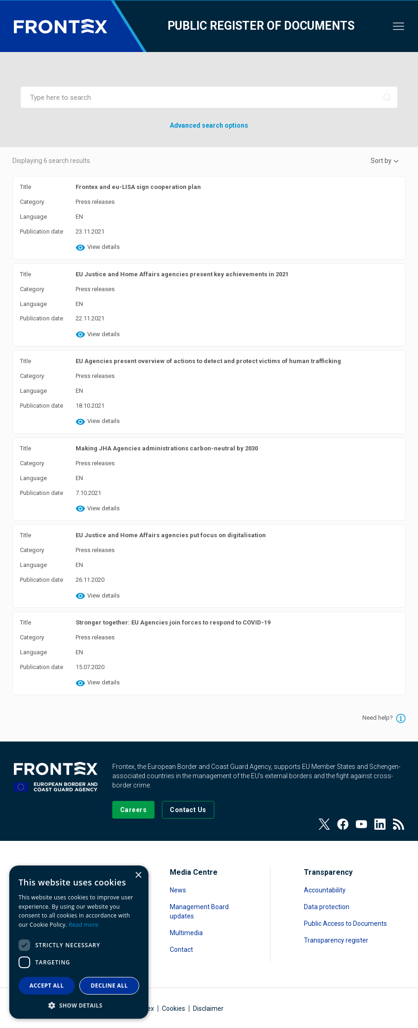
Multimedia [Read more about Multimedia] (186, 933)
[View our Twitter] (324, 824)
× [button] (138, 875)
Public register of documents (260, 26)
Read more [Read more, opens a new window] (83, 925)
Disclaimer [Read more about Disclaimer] (208, 1008)
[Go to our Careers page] (133, 810)
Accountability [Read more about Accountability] (325, 890)
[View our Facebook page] (342, 824)
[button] (79, 1005)
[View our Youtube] (361, 824)
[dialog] (78, 942)
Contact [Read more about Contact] (181, 949)
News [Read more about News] (178, 890)
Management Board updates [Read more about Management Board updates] (199, 911)
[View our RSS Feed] (398, 824)
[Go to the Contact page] (188, 810)
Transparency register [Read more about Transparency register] (336, 940)
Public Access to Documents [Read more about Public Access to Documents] (345, 923)
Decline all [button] (109, 985)
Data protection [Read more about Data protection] (326, 907)
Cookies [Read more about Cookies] (173, 1008)
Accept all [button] (47, 985)
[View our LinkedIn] (380, 824)
